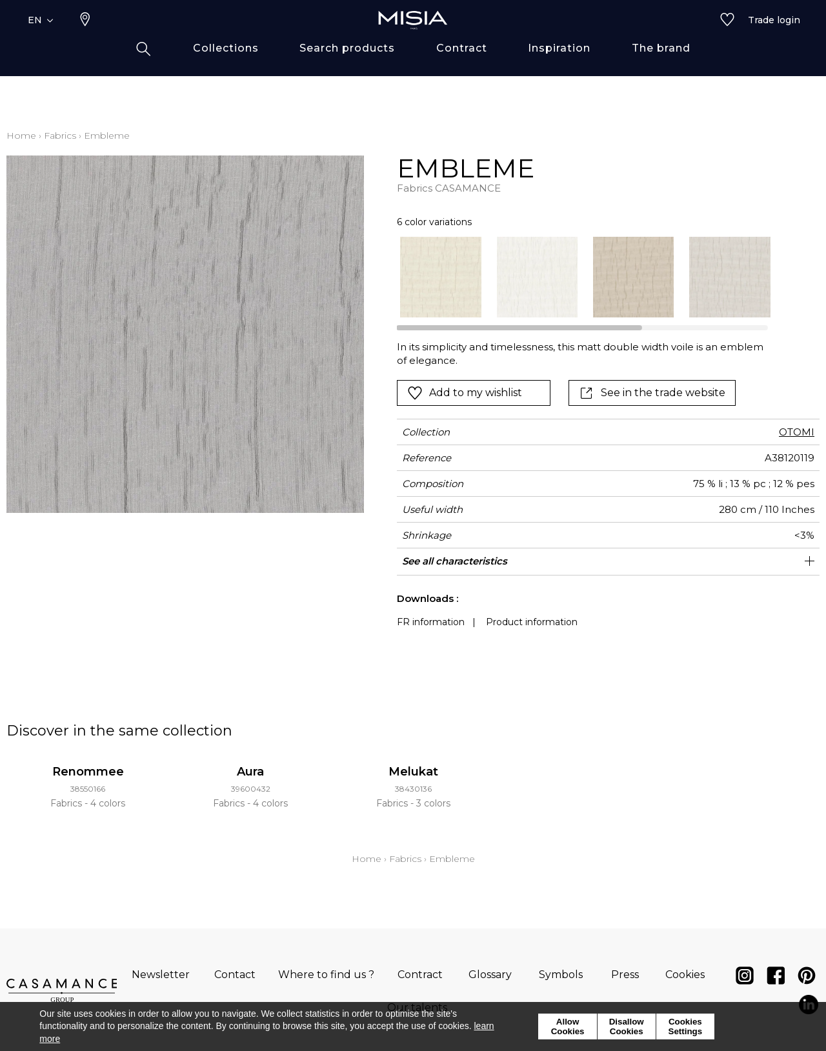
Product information (532, 622)
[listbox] (577, 277)
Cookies (685, 974)
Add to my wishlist (464, 393)
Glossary (490, 974)
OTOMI (796, 432)
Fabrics (60, 135)
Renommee (88, 772)
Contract (420, 974)
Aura (250, 772)
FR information (431, 622)
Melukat (413, 772)
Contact (235, 974)
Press (625, 974)
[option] (440, 277)
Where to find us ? (326, 974)
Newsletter (161, 974)
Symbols (561, 974)
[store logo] (413, 40)
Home (21, 135)
